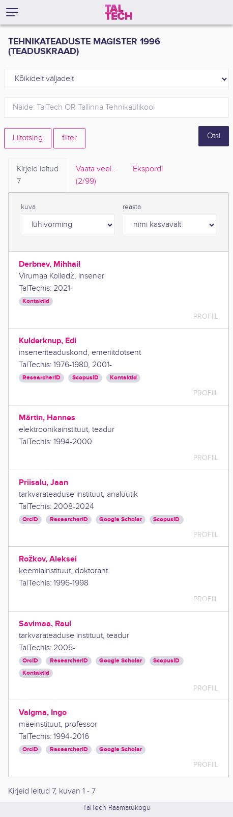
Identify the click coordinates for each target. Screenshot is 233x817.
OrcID (30, 519)
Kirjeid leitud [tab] (38, 176)
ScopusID (85, 377)
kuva (28, 207)
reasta (132, 207)
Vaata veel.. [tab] (95, 176)
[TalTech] (118, 12)
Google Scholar (120, 519)
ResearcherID (41, 377)
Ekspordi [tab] (148, 169)
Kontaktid (35, 301)
